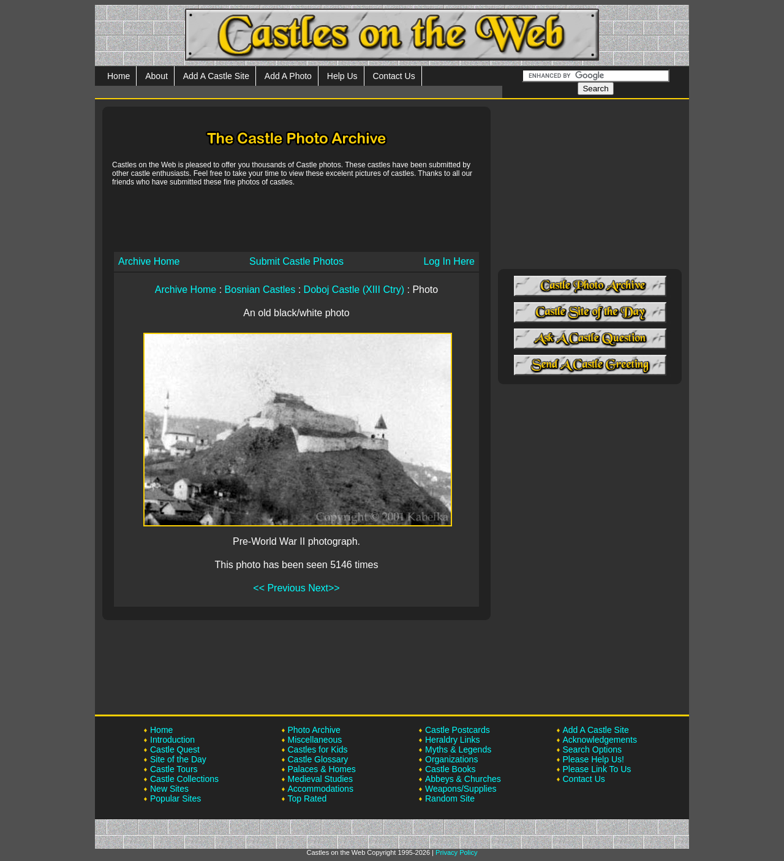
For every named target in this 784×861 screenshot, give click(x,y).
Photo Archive (314, 730)
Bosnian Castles (260, 289)
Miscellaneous (315, 740)
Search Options (592, 749)
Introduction (172, 740)
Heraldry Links (452, 740)
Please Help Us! (593, 759)
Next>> (324, 588)
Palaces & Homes (322, 769)
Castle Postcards (457, 730)
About (156, 76)
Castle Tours (174, 769)
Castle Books (450, 769)
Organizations (451, 759)
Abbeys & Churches (463, 779)
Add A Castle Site (216, 76)
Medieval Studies (320, 779)
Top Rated (307, 798)
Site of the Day (178, 759)
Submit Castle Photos (296, 261)
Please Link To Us (597, 769)
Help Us (342, 76)
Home (118, 76)
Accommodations (320, 789)
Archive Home (148, 261)
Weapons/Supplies (460, 789)
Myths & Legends (458, 749)
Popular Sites (175, 798)
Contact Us (393, 76)
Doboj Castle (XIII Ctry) (354, 289)
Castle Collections (184, 779)
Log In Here (449, 261)
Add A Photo (288, 76)
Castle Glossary (318, 759)
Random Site (450, 798)
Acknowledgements (600, 740)
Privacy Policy (456, 852)
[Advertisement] (296, 218)
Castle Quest (175, 749)
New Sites (169, 789)
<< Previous (279, 588)
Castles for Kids (318, 749)
